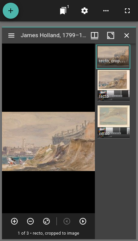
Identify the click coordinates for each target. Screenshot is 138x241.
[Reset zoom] (46, 221)
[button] (113, 56)
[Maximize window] (111, 35)
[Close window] (127, 35)
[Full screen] (127, 11)
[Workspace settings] (85, 11)
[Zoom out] (30, 221)
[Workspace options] (106, 11)
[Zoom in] (14, 221)
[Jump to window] (63, 11)
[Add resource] (11, 11)
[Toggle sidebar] (11, 35)
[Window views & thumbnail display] (95, 35)
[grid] (115, 141)
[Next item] (83, 221)
